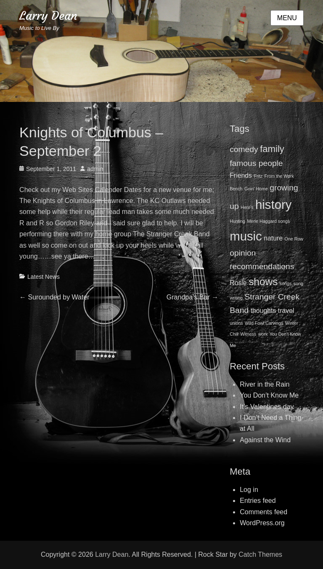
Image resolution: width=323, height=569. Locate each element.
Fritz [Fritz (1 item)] (258, 176)
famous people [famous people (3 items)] (256, 163)
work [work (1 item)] (263, 334)
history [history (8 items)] (273, 204)
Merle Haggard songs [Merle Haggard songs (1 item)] (268, 221)
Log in (249, 489)
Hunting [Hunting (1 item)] (237, 221)
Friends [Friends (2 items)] (241, 175)
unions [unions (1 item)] (236, 323)
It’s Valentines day (267, 406)
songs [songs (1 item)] (285, 283)
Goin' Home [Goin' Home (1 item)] (256, 188)
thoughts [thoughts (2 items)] (263, 310)
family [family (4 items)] (272, 149)
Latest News (43, 276)
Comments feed (263, 512)
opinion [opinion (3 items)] (243, 252)
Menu (287, 17)
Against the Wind (265, 439)
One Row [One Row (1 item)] (294, 238)
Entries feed (257, 500)
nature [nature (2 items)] (273, 238)
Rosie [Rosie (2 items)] (238, 282)
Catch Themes (260, 554)
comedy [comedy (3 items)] (244, 149)
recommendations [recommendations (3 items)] (262, 266)
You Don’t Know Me (269, 395)
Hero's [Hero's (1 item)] (247, 207)
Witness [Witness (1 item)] (248, 334)
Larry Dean (48, 15)
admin (95, 169)
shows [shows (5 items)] (263, 281)
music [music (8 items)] (246, 236)
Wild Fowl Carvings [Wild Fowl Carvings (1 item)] (264, 323)
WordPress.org (262, 522)
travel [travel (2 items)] (286, 310)
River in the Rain (264, 384)
